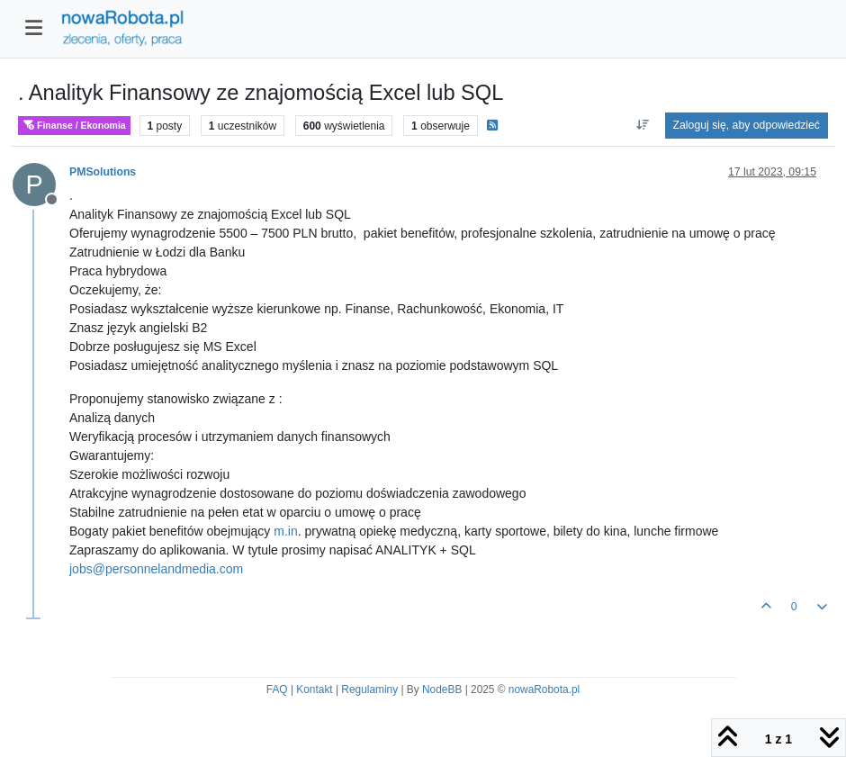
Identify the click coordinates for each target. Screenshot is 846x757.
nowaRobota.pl (544, 689)
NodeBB (442, 689)
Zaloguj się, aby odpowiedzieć (746, 125)
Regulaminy (369, 689)
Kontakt (314, 689)
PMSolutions (102, 172)
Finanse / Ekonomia (74, 125)
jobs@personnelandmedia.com (156, 569)
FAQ (277, 689)
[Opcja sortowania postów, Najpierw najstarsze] (642, 125)
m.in (285, 531)
